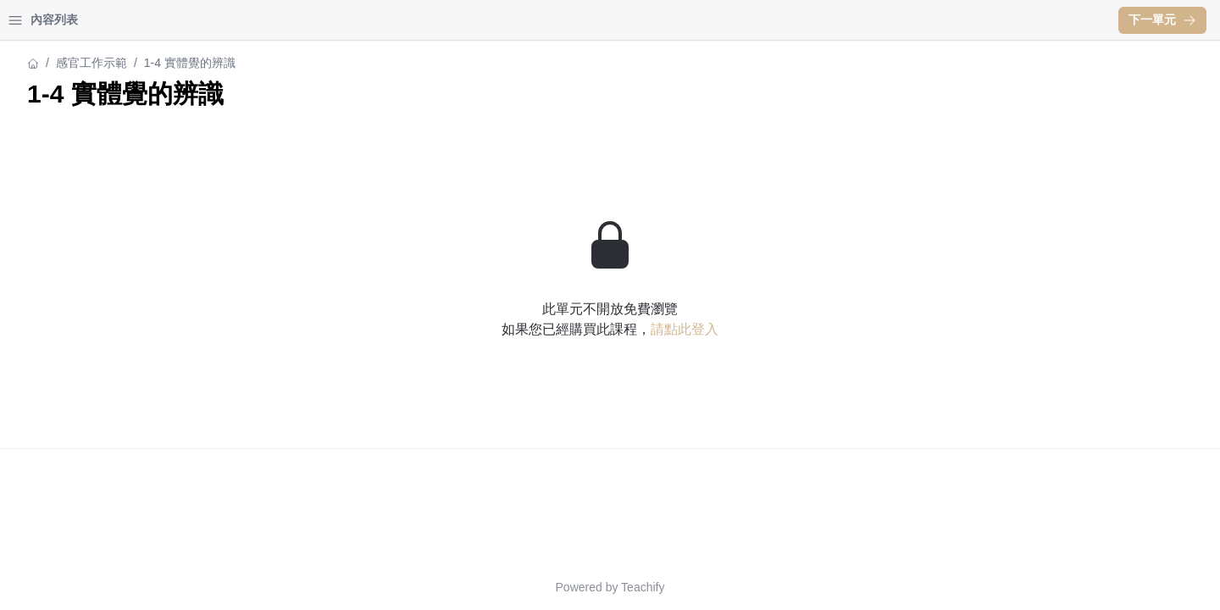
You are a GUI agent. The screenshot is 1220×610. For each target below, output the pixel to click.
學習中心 (105, 20)
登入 (174, 20)
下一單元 (1162, 19)
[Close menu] (275, 20)
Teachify (790, 587)
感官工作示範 (49, 62)
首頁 (36, 20)
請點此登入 (833, 329)
